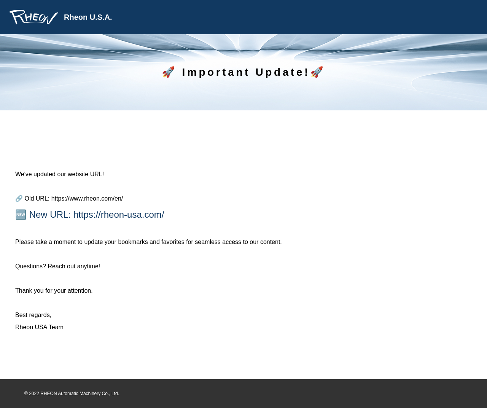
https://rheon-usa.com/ (118, 214)
